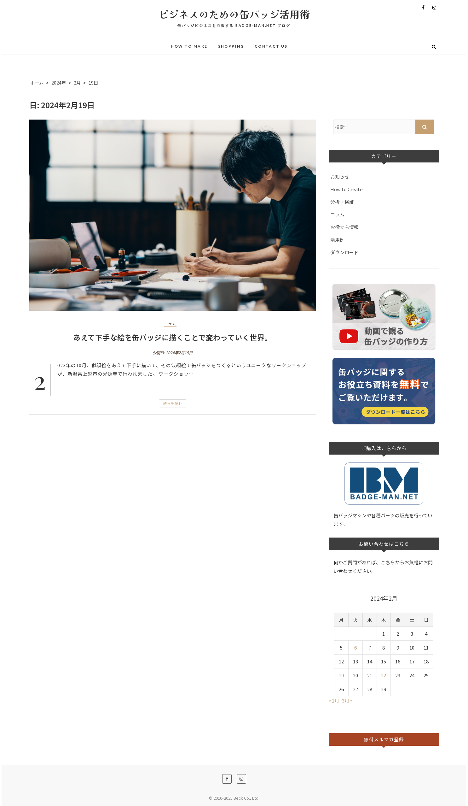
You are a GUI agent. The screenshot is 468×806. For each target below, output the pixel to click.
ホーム (36, 82)
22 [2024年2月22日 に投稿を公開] (383, 675)
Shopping (231, 46)
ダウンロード (344, 252)
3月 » (347, 700)
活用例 (337, 239)
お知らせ (339, 176)
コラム (170, 323)
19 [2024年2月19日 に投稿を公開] (341, 675)
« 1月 (334, 700)
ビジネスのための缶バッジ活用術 (234, 14)
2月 (77, 82)
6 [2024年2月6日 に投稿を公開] (355, 647)
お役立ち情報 (344, 227)
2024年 (58, 82)
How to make (189, 46)
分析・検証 (342, 201)
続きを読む (172, 403)
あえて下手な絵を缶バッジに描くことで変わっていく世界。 (172, 337)
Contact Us (271, 46)
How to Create (346, 189)
